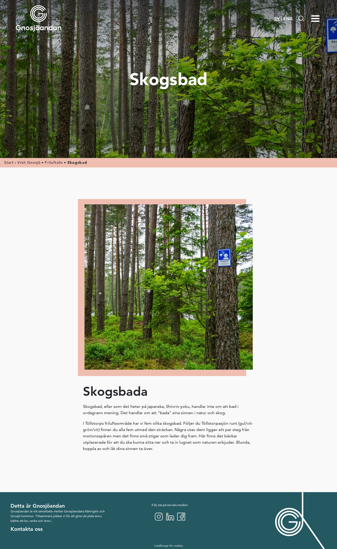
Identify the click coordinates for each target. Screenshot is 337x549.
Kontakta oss (27, 529)
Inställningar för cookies (168, 545)
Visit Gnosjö (29, 162)
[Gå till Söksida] (301, 18)
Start (9, 162)
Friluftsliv (54, 162)
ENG (288, 18)
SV (277, 18)
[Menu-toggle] (315, 18)
